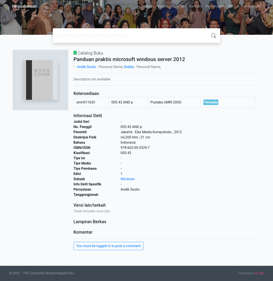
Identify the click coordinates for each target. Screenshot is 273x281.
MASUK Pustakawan (244, 6)
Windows (128, 179)
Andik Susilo (86, 67)
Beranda (147, 6)
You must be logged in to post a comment (108, 246)
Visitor (162, 6)
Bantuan (195, 6)
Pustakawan (214, 6)
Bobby (129, 67)
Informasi (178, 6)
